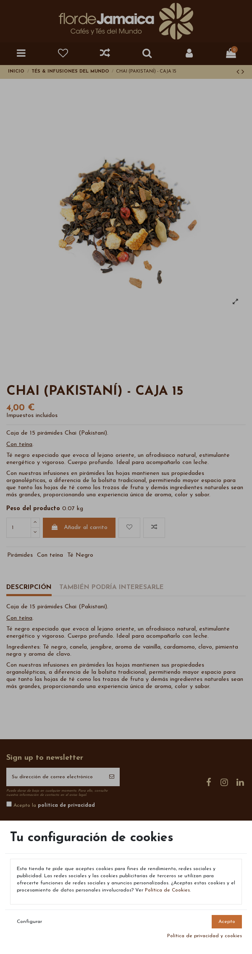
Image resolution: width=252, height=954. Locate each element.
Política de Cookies (167, 890)
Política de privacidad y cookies (204, 935)
